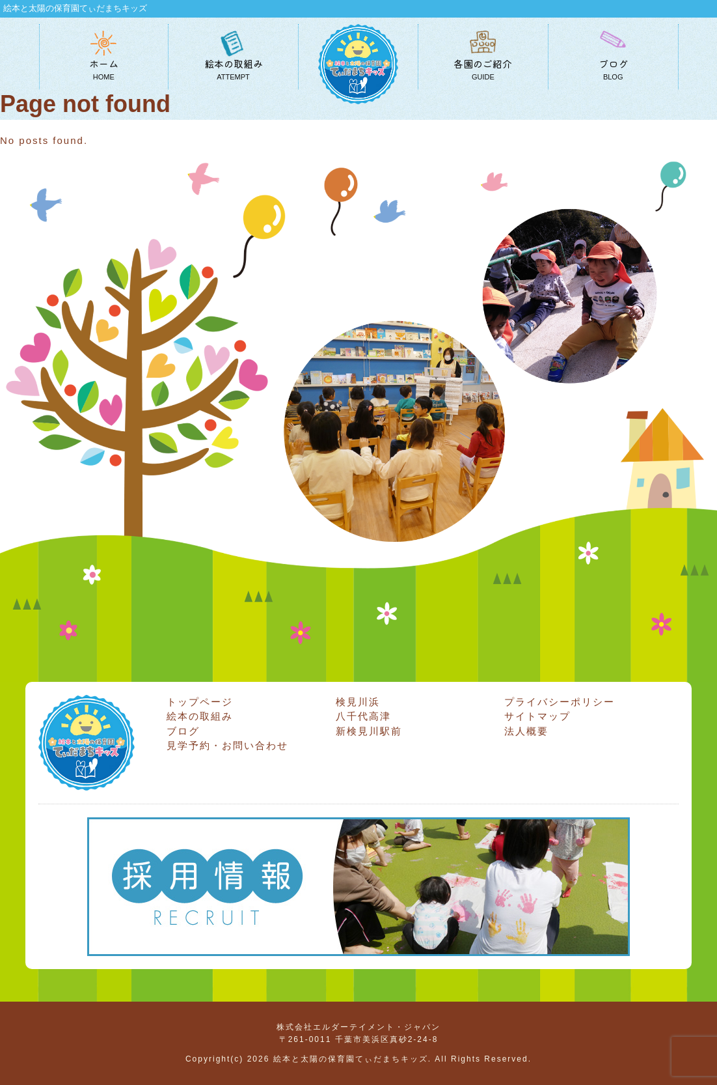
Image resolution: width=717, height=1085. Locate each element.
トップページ (200, 701)
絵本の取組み (200, 716)
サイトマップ (537, 716)
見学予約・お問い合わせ (227, 745)
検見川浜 (358, 701)
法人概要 (526, 731)
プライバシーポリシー (559, 701)
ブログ (183, 731)
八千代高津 (363, 716)
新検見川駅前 (369, 731)
